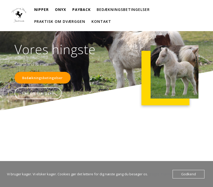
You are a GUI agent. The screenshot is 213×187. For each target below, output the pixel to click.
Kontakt (101, 21)
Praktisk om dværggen (59, 21)
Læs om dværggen (38, 93)
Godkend (188, 174)
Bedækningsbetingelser (123, 9)
